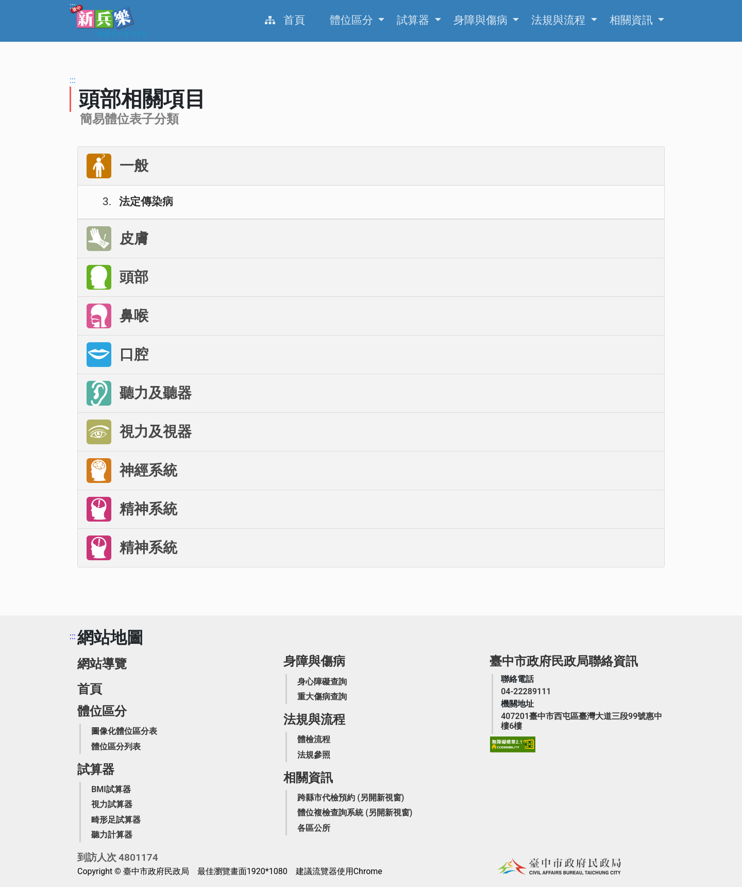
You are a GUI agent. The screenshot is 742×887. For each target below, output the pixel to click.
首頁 (89, 689)
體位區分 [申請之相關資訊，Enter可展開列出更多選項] (353, 20)
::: (73, 6)
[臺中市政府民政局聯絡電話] (526, 691)
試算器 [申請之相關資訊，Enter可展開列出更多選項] (414, 20)
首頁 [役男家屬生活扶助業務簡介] (294, 20)
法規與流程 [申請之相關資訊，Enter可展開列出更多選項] (559, 20)
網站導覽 (102, 664)
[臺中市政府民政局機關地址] (582, 721)
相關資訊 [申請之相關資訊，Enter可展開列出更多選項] (632, 20)
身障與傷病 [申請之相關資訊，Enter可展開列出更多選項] (481, 20)
